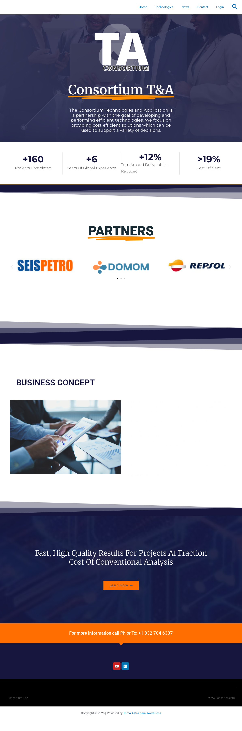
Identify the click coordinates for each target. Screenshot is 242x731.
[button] (235, 7)
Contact (205, 7)
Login (221, 7)
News (190, 7)
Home (152, 7)
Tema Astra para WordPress (142, 713)
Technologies (171, 7)
